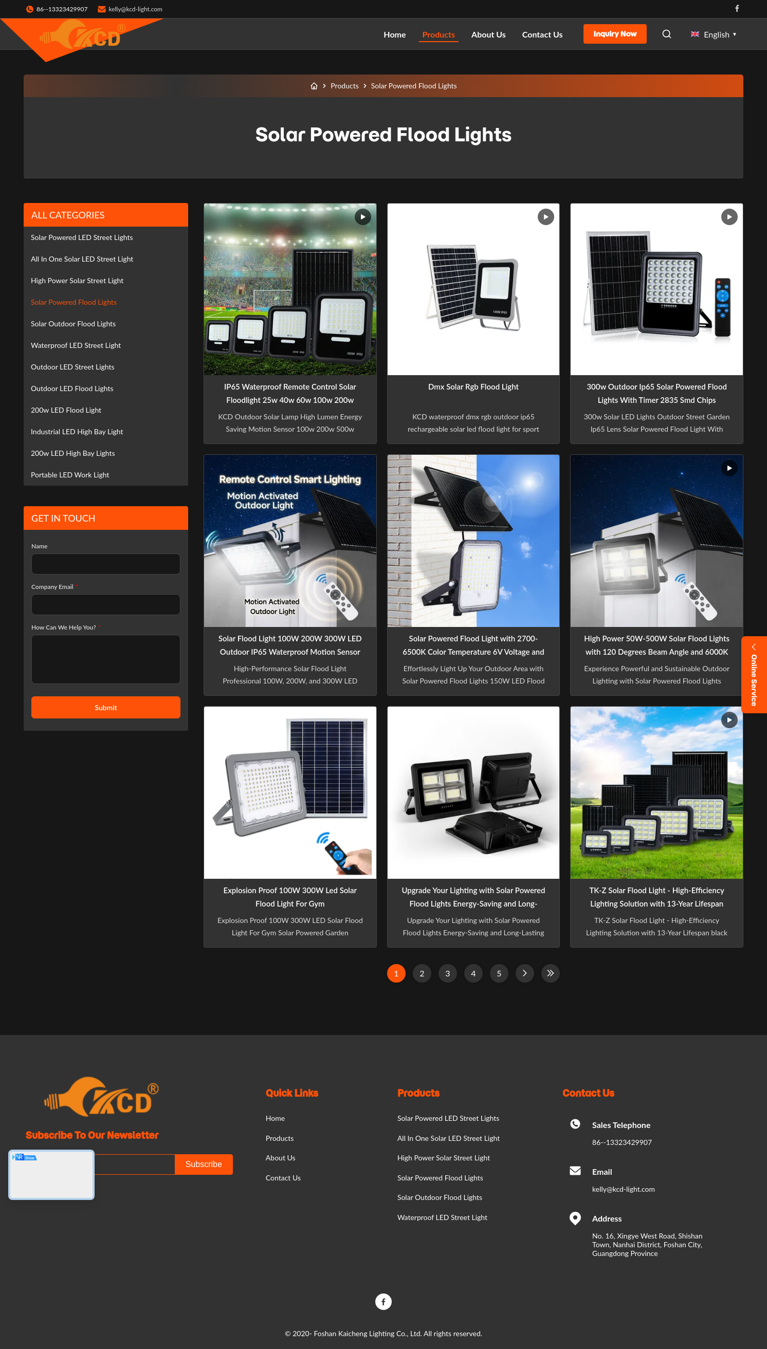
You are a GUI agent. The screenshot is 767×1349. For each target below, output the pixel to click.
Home (394, 34)
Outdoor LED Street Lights (73, 366)
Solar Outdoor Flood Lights (73, 323)
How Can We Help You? (66, 627)
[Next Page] (525, 973)
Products (439, 34)
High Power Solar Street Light (77, 280)
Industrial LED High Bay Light (77, 431)
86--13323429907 (622, 1142)
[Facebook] (383, 1301)
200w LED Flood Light (66, 409)
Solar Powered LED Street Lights (82, 237)
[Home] (314, 86)
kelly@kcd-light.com (135, 9)
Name (39, 546)
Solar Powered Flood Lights (74, 302)
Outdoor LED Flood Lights (72, 388)
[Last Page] (550, 973)
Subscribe (204, 1164)
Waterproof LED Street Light (76, 345)
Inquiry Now (615, 34)
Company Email (54, 586)
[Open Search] (666, 34)
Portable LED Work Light (70, 474)
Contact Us (542, 34)
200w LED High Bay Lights (73, 453)
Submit (106, 707)
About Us (488, 34)
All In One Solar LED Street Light (82, 258)
